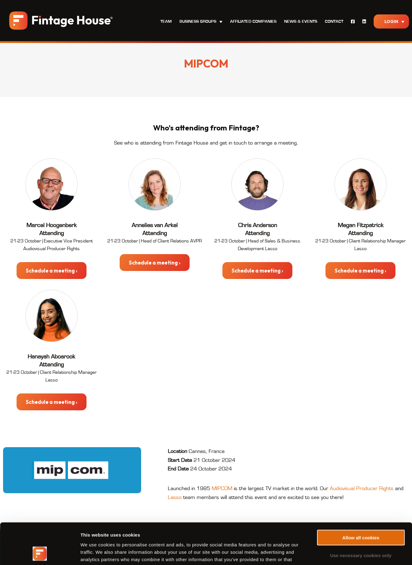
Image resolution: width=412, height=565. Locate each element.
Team (166, 21)
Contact (334, 21)
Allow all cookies (360, 498)
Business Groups (197, 21)
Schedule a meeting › (51, 270)
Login (391, 21)
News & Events (300, 21)
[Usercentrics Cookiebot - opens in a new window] (40, 553)
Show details (322, 552)
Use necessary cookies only (360, 517)
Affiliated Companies (253, 21)
